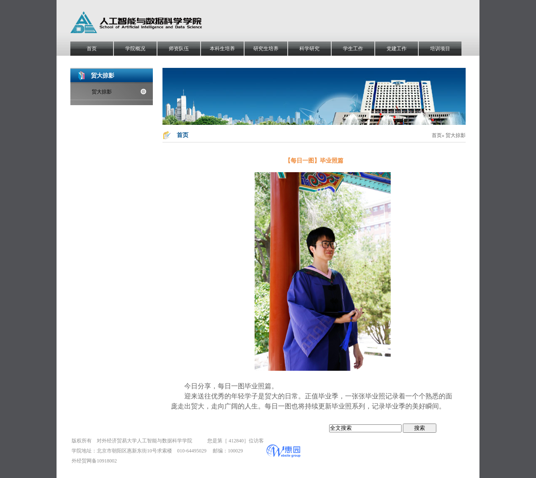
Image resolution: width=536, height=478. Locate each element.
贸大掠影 (102, 92)
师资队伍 (179, 49)
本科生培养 (222, 49)
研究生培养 (265, 49)
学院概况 (135, 49)
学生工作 (353, 49)
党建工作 (397, 49)
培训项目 (440, 49)
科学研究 (309, 49)
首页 (92, 49)
